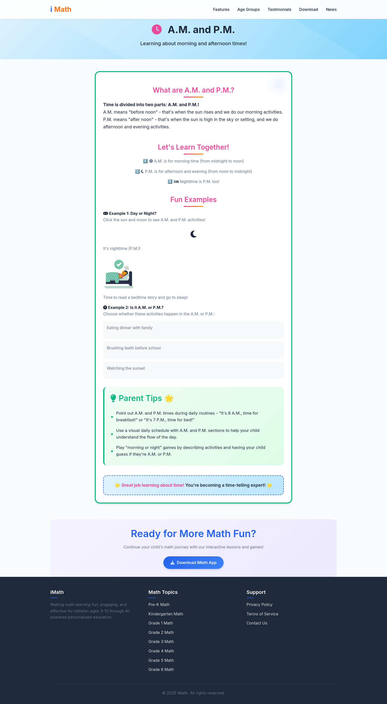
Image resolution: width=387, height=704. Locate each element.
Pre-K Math (159, 604)
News (331, 9)
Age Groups (248, 9)
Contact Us (257, 623)
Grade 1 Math (160, 623)
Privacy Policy (260, 604)
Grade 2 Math (161, 632)
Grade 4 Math (161, 650)
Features (221, 9)
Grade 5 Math (161, 660)
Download (308, 9)
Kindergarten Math (165, 613)
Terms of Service (262, 613)
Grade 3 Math (161, 641)
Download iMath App (194, 562)
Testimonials (279, 9)
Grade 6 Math (161, 669)
